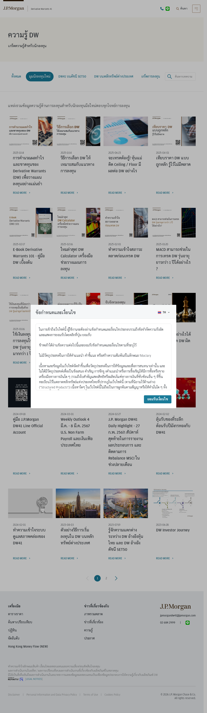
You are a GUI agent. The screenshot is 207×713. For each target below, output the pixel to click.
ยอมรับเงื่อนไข (157, 399)
